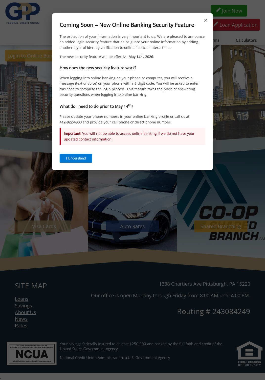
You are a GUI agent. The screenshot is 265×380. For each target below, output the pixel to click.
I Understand (76, 158)
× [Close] (206, 20)
